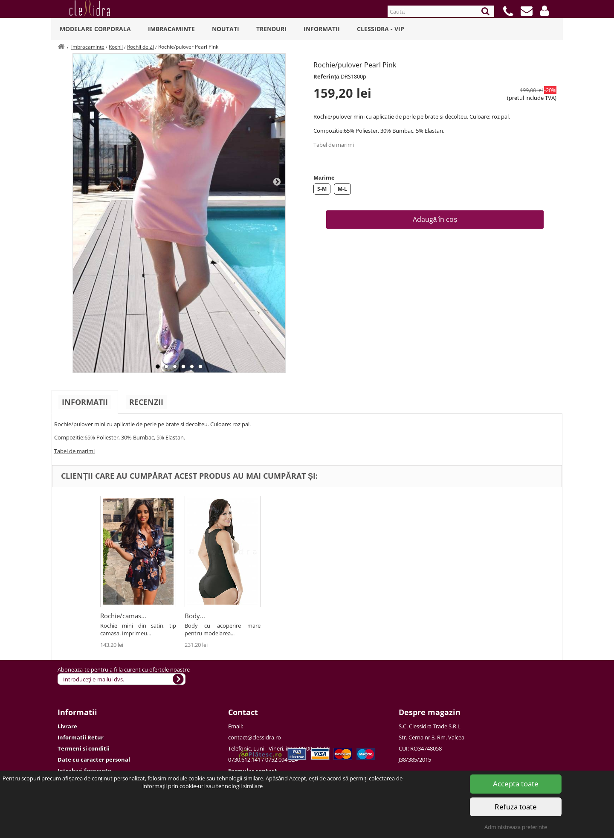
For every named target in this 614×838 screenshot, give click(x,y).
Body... (448, 615)
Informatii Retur (81, 737)
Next (276, 181)
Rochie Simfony (123, 615)
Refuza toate (516, 807)
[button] (544, 11)
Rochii (116, 46)
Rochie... (197, 615)
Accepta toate (516, 784)
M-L (342, 188)
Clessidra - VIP (380, 29)
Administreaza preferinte (515, 827)
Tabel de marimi (333, 144)
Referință (326, 76)
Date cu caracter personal (94, 759)
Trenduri (271, 29)
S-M (322, 188)
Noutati (225, 29)
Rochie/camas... (376, 615)
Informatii (322, 29)
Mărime (324, 177)
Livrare (67, 726)
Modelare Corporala (95, 29)
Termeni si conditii (84, 748)
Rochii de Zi (140, 46)
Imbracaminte (171, 29)
